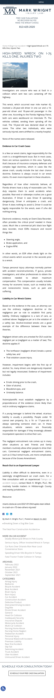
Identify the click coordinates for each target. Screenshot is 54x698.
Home (10, 2)
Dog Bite (9, 607)
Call (16, 2)
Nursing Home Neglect (15, 631)
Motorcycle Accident (14, 623)
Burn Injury (10, 594)
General (8, 612)
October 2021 (11, 572)
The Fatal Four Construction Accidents (20, 529)
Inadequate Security (14, 618)
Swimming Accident (14, 649)
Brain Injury (10, 592)
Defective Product (13, 602)
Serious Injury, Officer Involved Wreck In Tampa (27, 542)
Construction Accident (15, 599)
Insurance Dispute (13, 620)
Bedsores (9, 584)
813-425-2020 (27, 26)
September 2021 (13, 575)
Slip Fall (8, 646)
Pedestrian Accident (14, 633)
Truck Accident (12, 651)
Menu (41, 2)
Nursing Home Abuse (15, 628)
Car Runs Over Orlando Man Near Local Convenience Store (23, 547)
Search (30, 2)
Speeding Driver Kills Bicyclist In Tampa (23, 553)
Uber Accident (11, 654)
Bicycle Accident (12, 586)
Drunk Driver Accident (15, 610)
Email (23, 2)
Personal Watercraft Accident (18, 638)
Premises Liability (13, 641)
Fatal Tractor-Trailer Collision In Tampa (23, 556)
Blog (11, 46)
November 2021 (12, 569)
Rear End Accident (13, 644)
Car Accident (20, 46)
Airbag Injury (11, 581)
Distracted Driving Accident (17, 605)
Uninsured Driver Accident (17, 657)
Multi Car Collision (13, 625)
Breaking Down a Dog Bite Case (18, 523)
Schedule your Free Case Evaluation (27, 673)
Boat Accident (11, 589)
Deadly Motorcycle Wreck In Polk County (24, 538)
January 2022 (11, 567)
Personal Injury (12, 636)
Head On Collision (13, 615)
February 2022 (12, 564)
